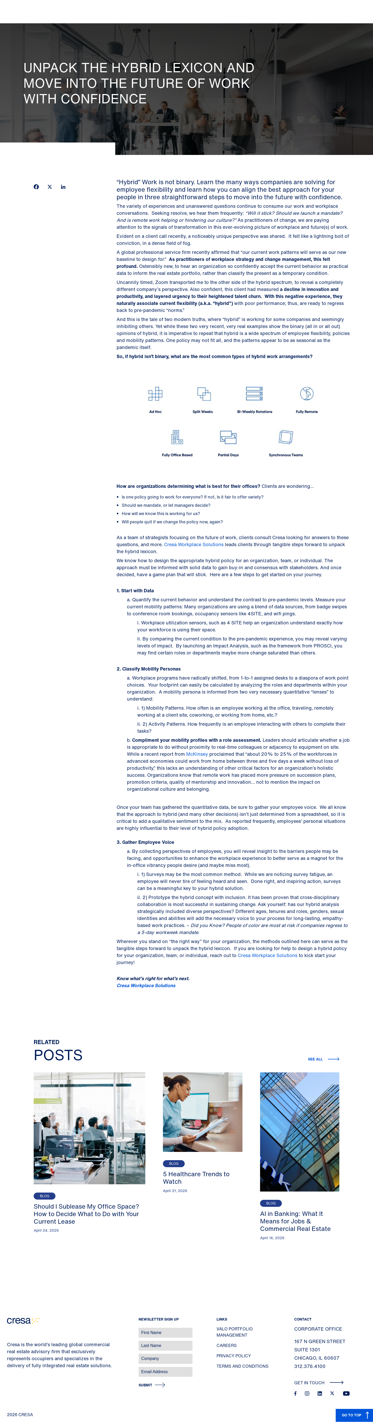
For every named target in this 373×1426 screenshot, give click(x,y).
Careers (227, 1345)
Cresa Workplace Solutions (194, 544)
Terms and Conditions (243, 1366)
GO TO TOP (351, 1415)
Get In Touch (319, 1383)
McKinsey (197, 754)
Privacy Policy (234, 1356)
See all (316, 1059)
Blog (44, 1196)
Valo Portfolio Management (235, 1332)
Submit (145, 1385)
